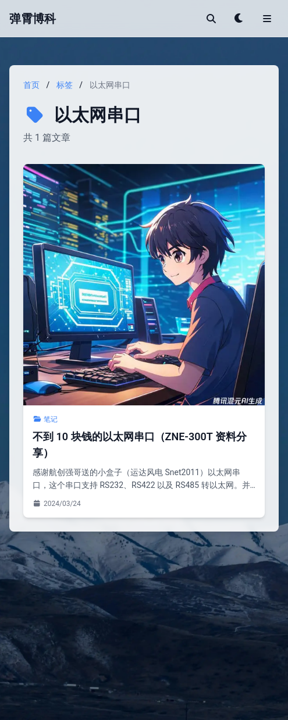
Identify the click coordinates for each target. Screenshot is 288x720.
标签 (64, 85)
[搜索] (211, 18)
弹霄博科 (32, 19)
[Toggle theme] (239, 18)
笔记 (45, 419)
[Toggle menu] (267, 18)
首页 (31, 85)
